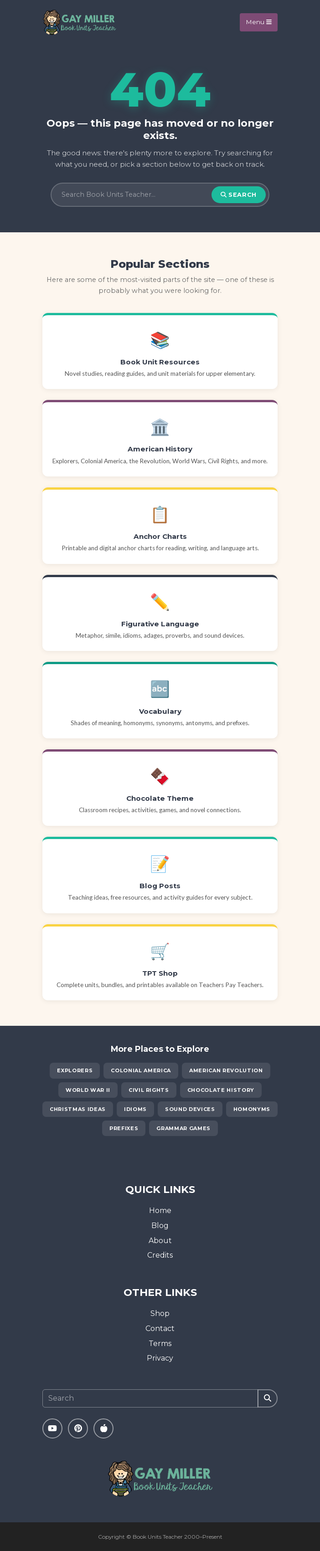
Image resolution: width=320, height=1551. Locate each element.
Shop (160, 1313)
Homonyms (251, 1109)
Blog (160, 1225)
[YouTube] (52, 1428)
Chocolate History (220, 1090)
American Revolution (226, 1070)
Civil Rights (149, 1090)
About (160, 1240)
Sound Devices (190, 1109)
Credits (160, 1255)
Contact (160, 1328)
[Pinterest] (78, 1428)
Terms (160, 1343)
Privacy (160, 1358)
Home (160, 1210)
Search (239, 194)
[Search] (136, 195)
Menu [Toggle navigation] (259, 22)
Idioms (135, 1109)
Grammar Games (183, 1128)
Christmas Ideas (78, 1109)
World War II (88, 1090)
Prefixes (123, 1128)
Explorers (75, 1070)
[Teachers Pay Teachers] (103, 1428)
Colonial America (141, 1070)
